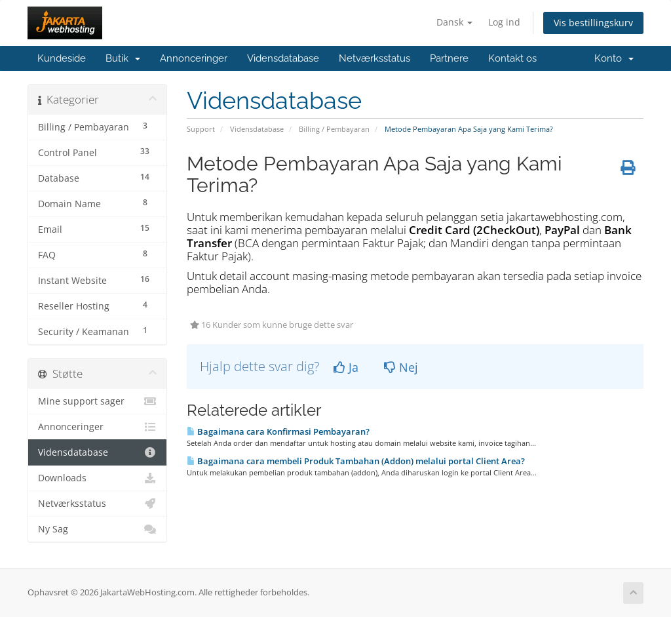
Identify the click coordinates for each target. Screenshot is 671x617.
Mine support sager (97, 401)
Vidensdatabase (283, 58)
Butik (122, 58)
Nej (401, 367)
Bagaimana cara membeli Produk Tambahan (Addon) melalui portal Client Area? (356, 461)
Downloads (97, 478)
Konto (614, 58)
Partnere (449, 58)
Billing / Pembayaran (334, 129)
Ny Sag (97, 529)
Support (201, 129)
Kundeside (61, 58)
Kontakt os (512, 58)
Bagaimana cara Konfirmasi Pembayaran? (278, 431)
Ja (346, 367)
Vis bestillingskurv (593, 22)
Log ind (504, 22)
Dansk (454, 22)
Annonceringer (193, 58)
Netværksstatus (374, 58)
